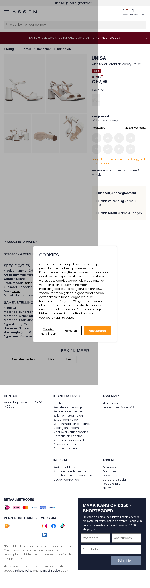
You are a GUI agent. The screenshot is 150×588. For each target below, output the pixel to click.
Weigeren (70, 330)
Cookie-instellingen (48, 331)
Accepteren (97, 330)
